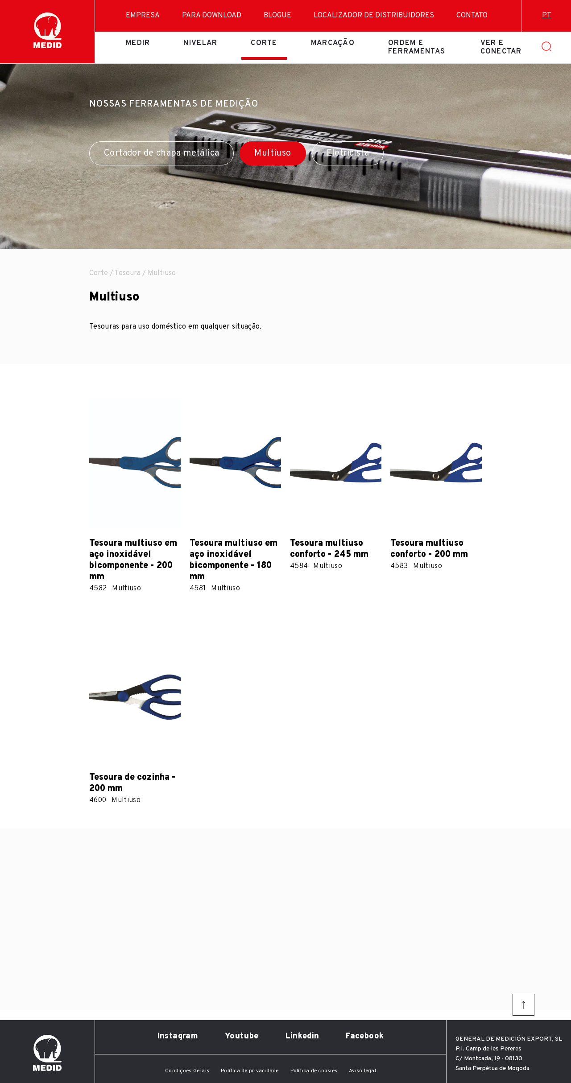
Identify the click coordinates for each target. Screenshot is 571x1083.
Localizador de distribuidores (374, 16)
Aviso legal (362, 1071)
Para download (211, 16)
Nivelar (200, 43)
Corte (264, 43)
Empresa (143, 16)
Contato (472, 16)
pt (546, 16)
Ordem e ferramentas (416, 47)
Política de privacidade (250, 1071)
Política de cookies (314, 1071)
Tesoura (128, 273)
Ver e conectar (501, 47)
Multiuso (272, 153)
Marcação (333, 43)
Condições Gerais (187, 1071)
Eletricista (348, 153)
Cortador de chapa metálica (161, 153)
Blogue (277, 16)
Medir (138, 43)
